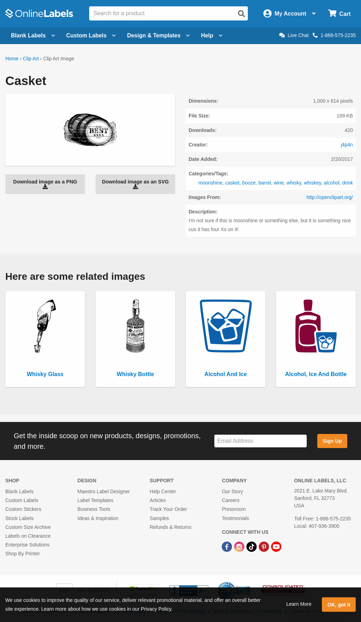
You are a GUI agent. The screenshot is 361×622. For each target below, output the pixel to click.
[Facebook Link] (227, 546)
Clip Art (31, 58)
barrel (264, 183)
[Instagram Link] (240, 546)
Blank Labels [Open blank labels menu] (33, 35)
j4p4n (347, 144)
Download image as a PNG (45, 184)
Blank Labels (19, 491)
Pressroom (234, 509)
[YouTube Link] (276, 546)
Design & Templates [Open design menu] (158, 35)
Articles (158, 500)
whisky (294, 183)
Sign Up (332, 441)
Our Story (232, 491)
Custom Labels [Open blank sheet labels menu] (91, 35)
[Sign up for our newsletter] (260, 441)
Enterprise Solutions (27, 545)
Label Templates (96, 500)
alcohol (331, 183)
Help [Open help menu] (211, 35)
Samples (159, 518)
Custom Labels (21, 500)
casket (232, 183)
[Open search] (241, 13)
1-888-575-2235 (334, 35)
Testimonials (235, 518)
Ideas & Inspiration (98, 518)
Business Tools (94, 509)
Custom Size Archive (28, 527)
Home (11, 58)
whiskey (312, 183)
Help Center (163, 491)
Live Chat (293, 35)
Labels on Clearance (27, 536)
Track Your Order (168, 509)
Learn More (299, 604)
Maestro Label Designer (104, 491)
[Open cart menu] (339, 13)
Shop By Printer (22, 553)
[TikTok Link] (252, 546)
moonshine (210, 183)
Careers (230, 500)
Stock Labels (19, 518)
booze (249, 183)
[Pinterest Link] (264, 546)
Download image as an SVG (135, 184)
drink (347, 183)
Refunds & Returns (170, 527)
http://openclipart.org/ (329, 197)
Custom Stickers (23, 509)
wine (279, 183)
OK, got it (339, 605)
